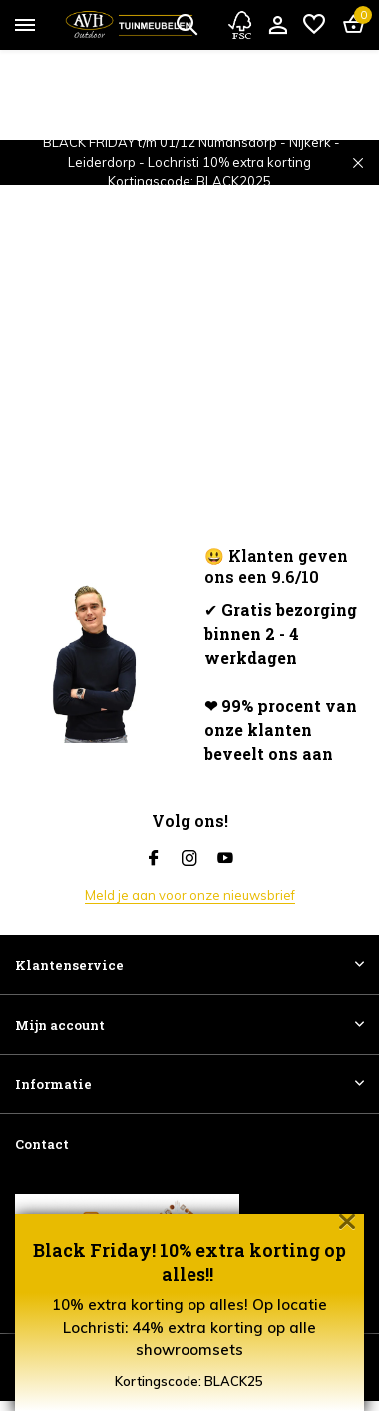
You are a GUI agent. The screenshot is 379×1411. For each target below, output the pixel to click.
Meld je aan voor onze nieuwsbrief (190, 895)
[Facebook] (154, 859)
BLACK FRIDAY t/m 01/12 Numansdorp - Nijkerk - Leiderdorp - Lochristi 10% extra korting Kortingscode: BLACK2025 (191, 161)
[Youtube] (225, 859)
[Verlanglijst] (314, 25)
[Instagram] (189, 859)
